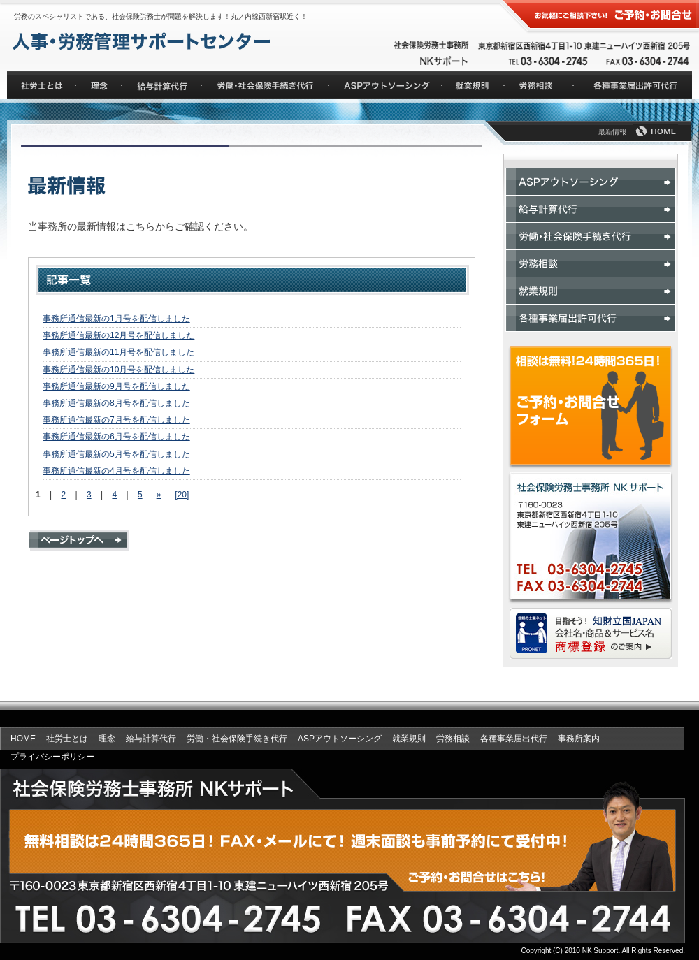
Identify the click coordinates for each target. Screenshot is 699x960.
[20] (182, 495)
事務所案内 (579, 738)
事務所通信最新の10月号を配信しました (118, 369)
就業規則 (409, 738)
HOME (23, 738)
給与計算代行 (151, 738)
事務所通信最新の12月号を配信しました (118, 335)
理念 (107, 738)
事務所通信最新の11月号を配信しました (118, 352)
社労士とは (67, 738)
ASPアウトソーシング (340, 738)
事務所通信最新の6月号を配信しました (116, 437)
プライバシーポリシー (52, 757)
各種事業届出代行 (513, 738)
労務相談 (453, 738)
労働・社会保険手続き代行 (237, 738)
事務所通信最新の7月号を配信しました (116, 420)
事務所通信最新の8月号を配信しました (116, 403)
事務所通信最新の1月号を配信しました (116, 318)
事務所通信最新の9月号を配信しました (116, 386)
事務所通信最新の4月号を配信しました (116, 471)
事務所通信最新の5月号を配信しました (116, 454)
